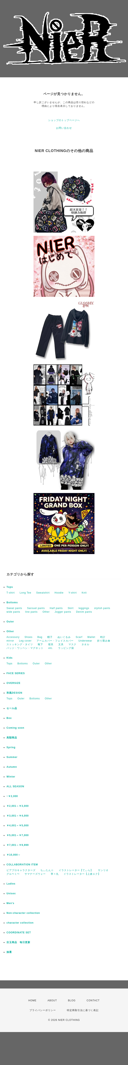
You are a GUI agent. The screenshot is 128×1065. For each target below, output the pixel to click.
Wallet (91, 637)
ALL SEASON (15, 786)
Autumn (12, 766)
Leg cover (25, 640)
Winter (11, 776)
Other (46, 611)
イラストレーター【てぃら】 (76, 870)
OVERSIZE (14, 683)
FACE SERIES (16, 673)
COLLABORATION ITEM (22, 864)
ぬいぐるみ (64, 637)
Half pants (56, 608)
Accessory (13, 637)
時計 (102, 637)
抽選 (9, 952)
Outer (10, 621)
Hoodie (59, 592)
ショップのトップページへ (64, 120)
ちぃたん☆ (47, 870)
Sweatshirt (43, 592)
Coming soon (15, 727)
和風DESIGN (14, 692)
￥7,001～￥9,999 (18, 845)
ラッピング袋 (66, 648)
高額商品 (12, 737)
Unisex (11, 893)
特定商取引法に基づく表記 (83, 1010)
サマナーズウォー (35, 874)
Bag (39, 637)
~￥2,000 (12, 796)
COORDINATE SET (19, 932)
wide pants (13, 611)
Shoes (29, 637)
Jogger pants (63, 611)
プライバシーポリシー (42, 1010)
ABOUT (52, 1000)
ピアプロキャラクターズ (21, 870)
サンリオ (103, 870)
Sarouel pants (36, 608)
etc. (50, 648)
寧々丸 (55, 874)
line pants (31, 611)
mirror (10, 640)
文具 (61, 644)
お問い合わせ (64, 128)
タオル (85, 644)
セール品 (12, 708)
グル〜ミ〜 (13, 874)
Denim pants (84, 611)
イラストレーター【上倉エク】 (82, 874)
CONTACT (93, 1000)
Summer (12, 757)
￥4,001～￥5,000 (18, 825)
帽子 (50, 637)
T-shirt (11, 592)
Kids (10, 657)
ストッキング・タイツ (20, 644)
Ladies (11, 883)
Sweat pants (14, 608)
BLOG (72, 1000)
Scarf (79, 637)
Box (9, 718)
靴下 (40, 644)
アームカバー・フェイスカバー (55, 640)
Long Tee (25, 592)
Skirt (71, 608)
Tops (10, 587)
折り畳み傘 (103, 640)
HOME (32, 1000)
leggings (84, 608)
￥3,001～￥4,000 (18, 815)
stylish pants (102, 608)
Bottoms (12, 602)
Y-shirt (72, 592)
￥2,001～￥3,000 (18, 806)
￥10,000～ (14, 854)
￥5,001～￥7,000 (18, 835)
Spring (11, 747)
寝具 (50, 644)
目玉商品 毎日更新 (18, 942)
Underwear (85, 640)
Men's (10, 903)
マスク (72, 644)
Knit (84, 592)
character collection (20, 922)
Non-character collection (23, 913)
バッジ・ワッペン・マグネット (25, 648)
